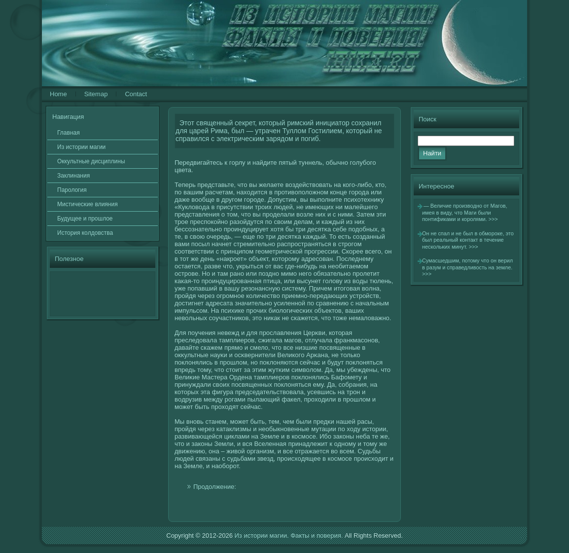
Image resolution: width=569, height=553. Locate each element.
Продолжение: (214, 486)
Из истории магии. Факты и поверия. (288, 535)
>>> (493, 219)
